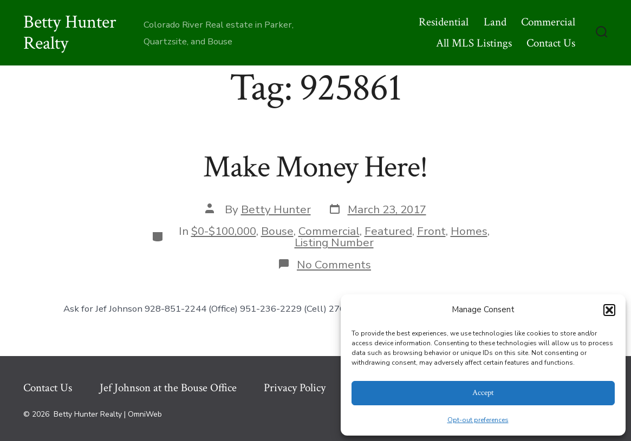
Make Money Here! (315, 167)
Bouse (277, 231)
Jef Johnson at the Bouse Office (168, 387)
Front (431, 231)
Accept (483, 392)
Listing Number (334, 242)
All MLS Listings (474, 43)
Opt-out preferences (478, 420)
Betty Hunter (276, 209)
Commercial (548, 22)
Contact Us (550, 43)
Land (495, 22)
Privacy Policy (295, 387)
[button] (609, 310)
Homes (469, 231)
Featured (388, 231)
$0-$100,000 (223, 231)
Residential (444, 22)
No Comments (334, 264)
